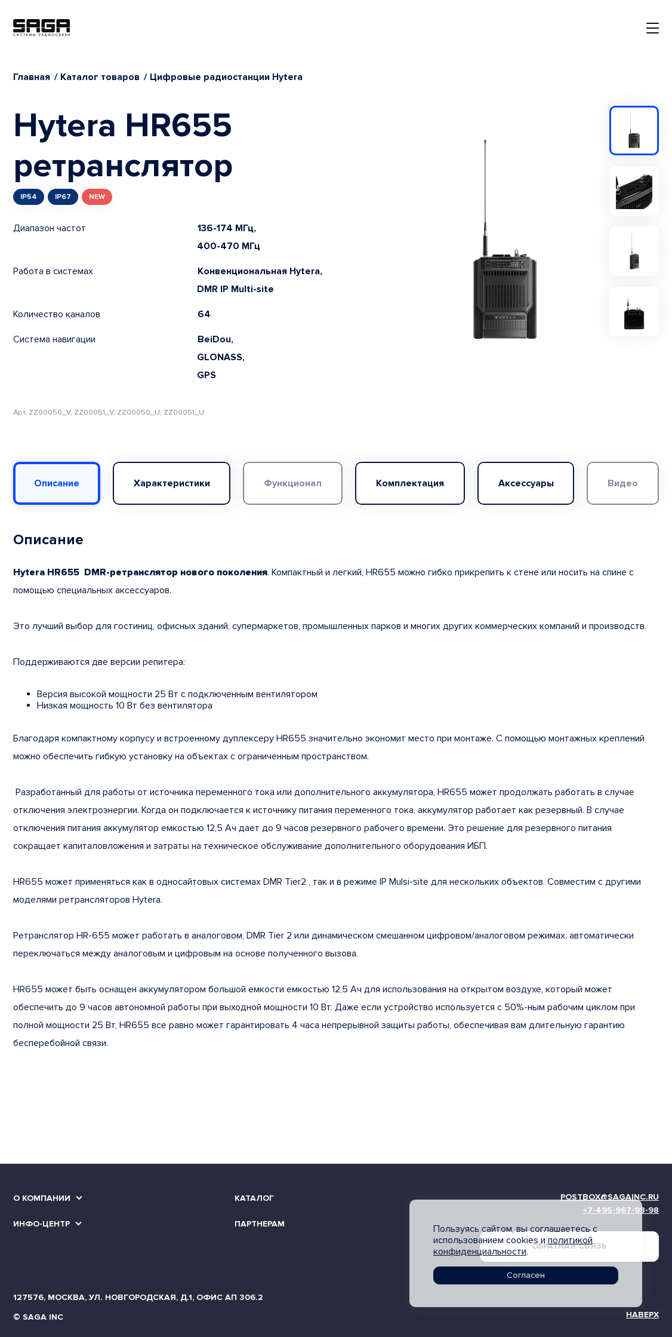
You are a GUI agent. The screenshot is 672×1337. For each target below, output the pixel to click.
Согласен (526, 1275)
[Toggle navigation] (652, 28)
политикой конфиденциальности (513, 1246)
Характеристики (172, 483)
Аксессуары (526, 483)
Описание (56, 483)
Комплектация (410, 483)
